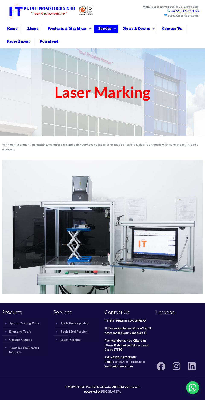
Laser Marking (70, 339)
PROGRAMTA (111, 391)
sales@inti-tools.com (129, 361)
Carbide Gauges (20, 339)
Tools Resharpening (74, 323)
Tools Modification (74, 331)
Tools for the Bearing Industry (24, 350)
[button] (192, 387)
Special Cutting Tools (24, 323)
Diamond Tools (20, 331)
